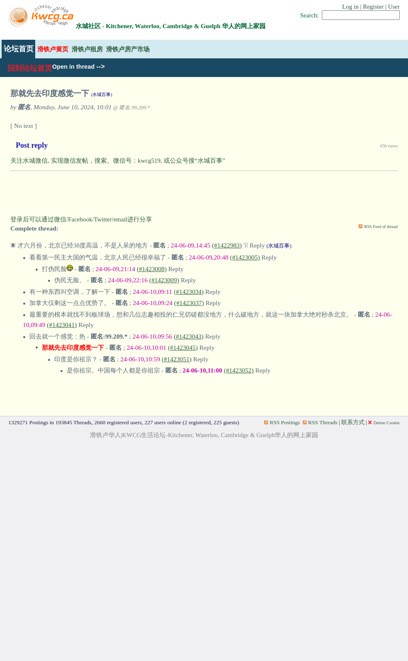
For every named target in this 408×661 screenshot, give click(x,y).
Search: (309, 15)
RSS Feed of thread (381, 226)
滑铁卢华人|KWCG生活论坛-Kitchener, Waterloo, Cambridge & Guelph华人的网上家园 (204, 435)
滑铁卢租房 (87, 49)
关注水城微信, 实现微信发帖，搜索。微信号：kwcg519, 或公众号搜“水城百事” (117, 160)
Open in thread (73, 66)
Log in (350, 6)
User (394, 6)
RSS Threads (320, 422)
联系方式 (353, 422)
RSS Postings (282, 422)
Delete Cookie (384, 422)
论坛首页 (19, 49)
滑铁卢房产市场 (128, 49)
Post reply (32, 145)
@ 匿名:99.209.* (131, 108)
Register (373, 6)
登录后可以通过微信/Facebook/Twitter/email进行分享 (81, 219)
